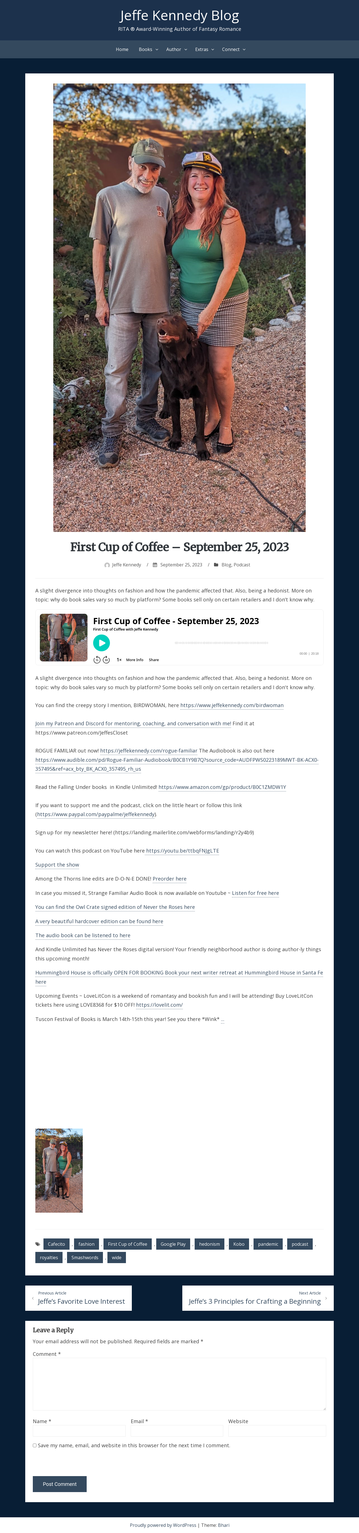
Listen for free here (255, 893)
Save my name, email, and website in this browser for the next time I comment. (134, 1445)
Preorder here (170, 878)
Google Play (173, 1244)
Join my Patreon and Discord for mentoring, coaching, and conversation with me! (133, 723)
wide (116, 1257)
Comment (47, 1354)
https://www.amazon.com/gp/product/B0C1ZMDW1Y (222, 787)
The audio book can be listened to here (82, 935)
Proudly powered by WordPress (163, 1525)
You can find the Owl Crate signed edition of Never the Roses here (115, 907)
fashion (87, 1244)
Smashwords (85, 1257)
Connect (231, 49)
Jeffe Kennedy (126, 565)
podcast (300, 1244)
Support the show (57, 864)
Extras (201, 49)
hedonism (209, 1244)
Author (173, 49)
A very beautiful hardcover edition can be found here (99, 921)
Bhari (223, 1525)
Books (145, 49)
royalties (49, 1257)
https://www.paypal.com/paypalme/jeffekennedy (96, 814)
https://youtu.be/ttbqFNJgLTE (182, 850)
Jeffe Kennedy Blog (179, 15)
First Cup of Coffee (127, 1244)
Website (238, 1421)
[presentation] (71, 1464)
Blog (226, 565)
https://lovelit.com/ (159, 1004)
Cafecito (56, 1244)
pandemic (268, 1244)
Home (122, 49)
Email (139, 1421)
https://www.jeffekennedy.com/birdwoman (232, 705)
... (222, 1019)
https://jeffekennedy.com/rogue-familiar (148, 750)
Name (42, 1421)
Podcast (242, 565)
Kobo (239, 1244)
